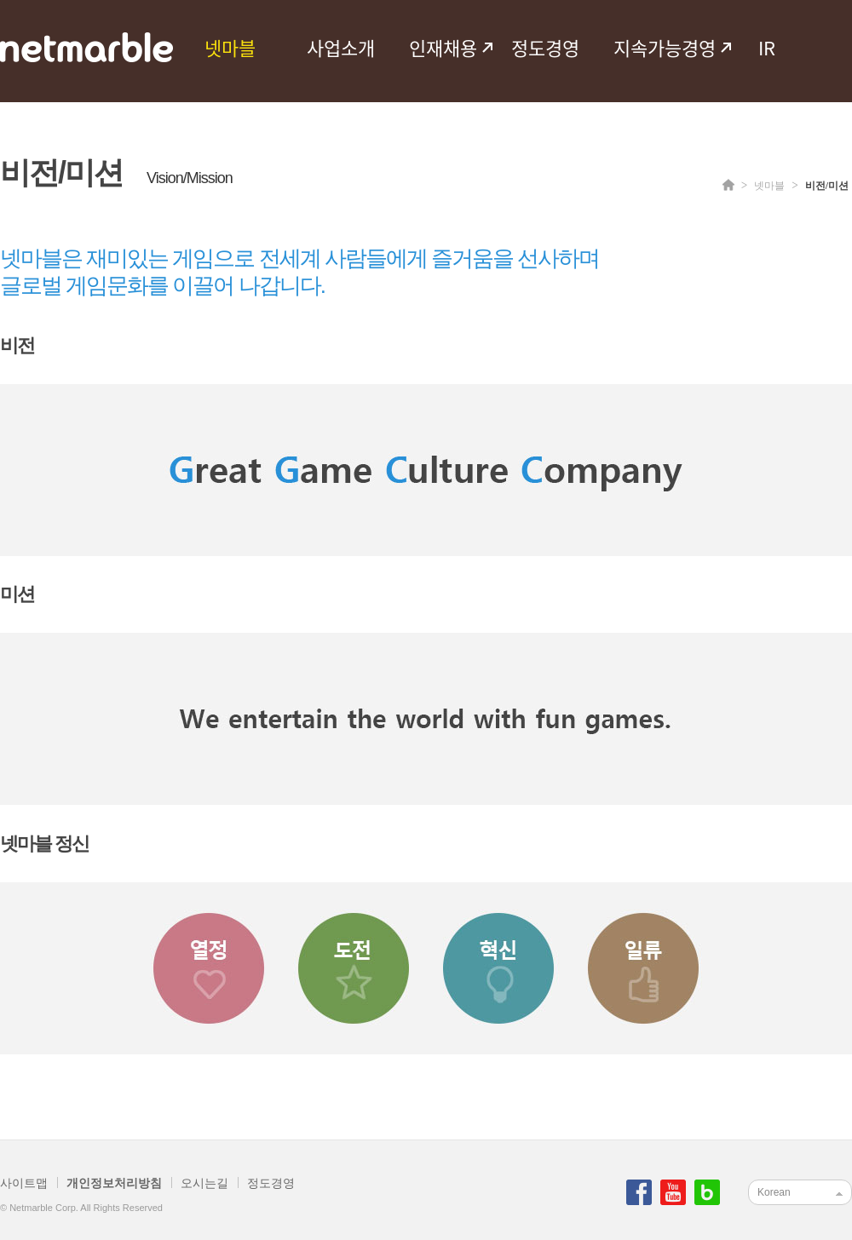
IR (766, 48)
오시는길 (204, 1183)
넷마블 (230, 48)
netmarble (86, 47)
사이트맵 (24, 1183)
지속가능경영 (664, 48)
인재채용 (443, 48)
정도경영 (545, 48)
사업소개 (341, 48)
